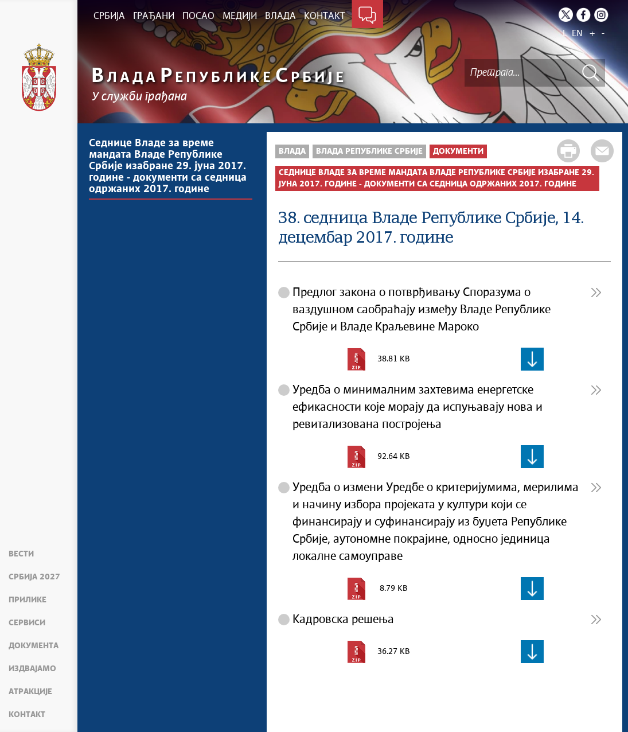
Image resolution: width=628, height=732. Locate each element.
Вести (21, 554)
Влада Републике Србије (369, 151)
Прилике (27, 600)
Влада (292, 151)
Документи (458, 151)
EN (577, 33)
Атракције (30, 692)
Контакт (27, 715)
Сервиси (27, 623)
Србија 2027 (34, 577)
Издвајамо (32, 669)
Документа (33, 646)
